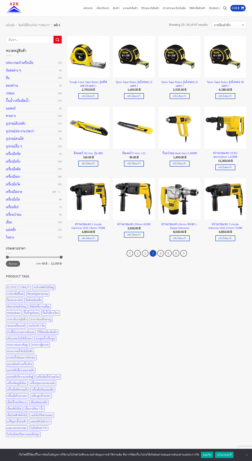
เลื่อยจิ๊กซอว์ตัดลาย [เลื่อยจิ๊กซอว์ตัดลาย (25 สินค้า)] (17, 402)
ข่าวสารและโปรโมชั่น (174, 8)
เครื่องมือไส (13, 199)
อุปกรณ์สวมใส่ (14, 138)
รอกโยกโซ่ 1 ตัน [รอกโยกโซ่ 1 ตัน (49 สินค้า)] (37, 325)
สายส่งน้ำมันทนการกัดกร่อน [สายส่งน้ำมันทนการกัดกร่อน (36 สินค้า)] (21, 357)
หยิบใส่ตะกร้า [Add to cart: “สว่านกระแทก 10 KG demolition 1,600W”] (225, 167)
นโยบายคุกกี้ (224, 454)
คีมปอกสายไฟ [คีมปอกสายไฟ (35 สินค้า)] (14, 300)
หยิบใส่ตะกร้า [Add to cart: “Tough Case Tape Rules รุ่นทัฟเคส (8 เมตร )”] (88, 96)
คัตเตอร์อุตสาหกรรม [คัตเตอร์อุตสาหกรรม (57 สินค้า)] (37, 293)
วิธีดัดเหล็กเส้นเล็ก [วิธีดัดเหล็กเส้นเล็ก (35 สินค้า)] (47, 332)
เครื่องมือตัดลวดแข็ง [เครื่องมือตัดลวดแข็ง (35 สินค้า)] (17, 389)
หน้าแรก (88, 8)
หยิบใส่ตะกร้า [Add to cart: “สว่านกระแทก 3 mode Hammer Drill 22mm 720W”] (225, 238)
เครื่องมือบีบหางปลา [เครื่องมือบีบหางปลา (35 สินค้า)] (17, 395)
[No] (246, 456)
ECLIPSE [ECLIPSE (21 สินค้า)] (11, 287)
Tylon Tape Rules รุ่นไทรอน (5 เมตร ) (179, 83)
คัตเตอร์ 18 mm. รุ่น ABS (88, 153)
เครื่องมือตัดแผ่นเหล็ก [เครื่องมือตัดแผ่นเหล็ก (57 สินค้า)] (43, 389)
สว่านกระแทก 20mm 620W (133, 224)
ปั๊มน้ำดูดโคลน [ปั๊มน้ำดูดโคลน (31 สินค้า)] (31, 312)
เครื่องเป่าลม (13, 214)
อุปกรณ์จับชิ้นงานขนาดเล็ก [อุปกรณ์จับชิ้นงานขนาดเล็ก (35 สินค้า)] (20, 370)
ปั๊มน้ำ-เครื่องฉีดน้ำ (17, 101)
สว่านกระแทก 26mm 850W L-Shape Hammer (179, 226)
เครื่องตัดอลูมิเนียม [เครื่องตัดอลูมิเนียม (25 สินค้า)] (16, 383)
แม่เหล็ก (11, 230)
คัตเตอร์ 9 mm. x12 (133, 153)
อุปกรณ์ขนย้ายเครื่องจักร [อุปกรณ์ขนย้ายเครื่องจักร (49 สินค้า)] (19, 364)
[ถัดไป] (183, 253)
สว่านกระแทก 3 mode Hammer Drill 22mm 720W (225, 226)
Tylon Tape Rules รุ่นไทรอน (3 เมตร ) (134, 83)
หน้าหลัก (10, 25)
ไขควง (10, 237)
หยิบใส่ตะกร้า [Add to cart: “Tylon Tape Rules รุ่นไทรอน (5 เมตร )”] (179, 96)
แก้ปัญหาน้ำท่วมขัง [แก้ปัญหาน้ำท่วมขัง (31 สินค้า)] (16, 421)
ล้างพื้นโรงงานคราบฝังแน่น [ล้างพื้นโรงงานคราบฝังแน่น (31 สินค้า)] (21, 332)
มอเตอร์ (11, 108)
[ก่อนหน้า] (130, 253)
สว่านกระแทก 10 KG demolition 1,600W (225, 154)
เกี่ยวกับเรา (102, 8)
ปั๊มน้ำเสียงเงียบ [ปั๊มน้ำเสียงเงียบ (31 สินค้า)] (51, 312)
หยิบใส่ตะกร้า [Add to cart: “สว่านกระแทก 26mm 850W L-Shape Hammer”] (179, 238)
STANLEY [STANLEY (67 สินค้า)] (25, 287)
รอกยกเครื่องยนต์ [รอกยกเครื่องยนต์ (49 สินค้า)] (16, 325)
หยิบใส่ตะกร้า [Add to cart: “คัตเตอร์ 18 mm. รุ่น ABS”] (88, 163)
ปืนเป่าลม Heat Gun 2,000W (179, 153)
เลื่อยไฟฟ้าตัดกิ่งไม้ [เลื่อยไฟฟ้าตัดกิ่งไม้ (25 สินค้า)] (17, 415)
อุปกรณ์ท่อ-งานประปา (20, 131)
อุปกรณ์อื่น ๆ (14, 146)
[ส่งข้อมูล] (57, 39)
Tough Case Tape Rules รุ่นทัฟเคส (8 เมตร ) (88, 83)
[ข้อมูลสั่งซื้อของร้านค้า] (229, 25)
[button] (238, 8)
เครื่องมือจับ (13, 161)
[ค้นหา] (225, 8)
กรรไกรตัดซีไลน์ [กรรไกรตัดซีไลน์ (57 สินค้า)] (15, 293)
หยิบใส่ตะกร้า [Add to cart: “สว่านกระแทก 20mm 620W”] (134, 234)
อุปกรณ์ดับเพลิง (15, 123)
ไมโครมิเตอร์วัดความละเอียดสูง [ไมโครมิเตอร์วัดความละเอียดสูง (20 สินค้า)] (23, 434)
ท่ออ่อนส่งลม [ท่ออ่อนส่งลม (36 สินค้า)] (13, 312)
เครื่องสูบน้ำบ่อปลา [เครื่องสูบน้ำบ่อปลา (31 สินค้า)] (41, 395)
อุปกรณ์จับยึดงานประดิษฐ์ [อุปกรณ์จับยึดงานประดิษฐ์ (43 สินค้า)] (20, 376)
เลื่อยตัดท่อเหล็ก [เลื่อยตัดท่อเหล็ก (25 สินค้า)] (39, 402)
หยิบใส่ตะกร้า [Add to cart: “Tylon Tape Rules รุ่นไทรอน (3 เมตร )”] (134, 96)
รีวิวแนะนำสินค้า (150, 8)
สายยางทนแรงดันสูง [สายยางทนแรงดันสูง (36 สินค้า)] (17, 344)
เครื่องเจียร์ (12, 207)
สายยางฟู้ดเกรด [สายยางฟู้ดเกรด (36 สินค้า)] (40, 344)
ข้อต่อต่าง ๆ (13, 70)
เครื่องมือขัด (13, 154)
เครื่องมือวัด (13, 184)
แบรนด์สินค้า (130, 8)
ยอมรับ (207, 454)
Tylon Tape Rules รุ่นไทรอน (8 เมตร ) (225, 83)
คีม (8, 78)
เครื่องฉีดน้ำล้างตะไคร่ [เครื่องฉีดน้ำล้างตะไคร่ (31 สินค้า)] (48, 376)
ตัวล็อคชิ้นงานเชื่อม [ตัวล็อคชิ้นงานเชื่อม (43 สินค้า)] (40, 306)
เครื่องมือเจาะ (14, 192)
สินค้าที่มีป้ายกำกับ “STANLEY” (34, 25)
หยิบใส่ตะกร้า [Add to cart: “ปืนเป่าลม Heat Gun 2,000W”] (179, 163)
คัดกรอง (13, 263)
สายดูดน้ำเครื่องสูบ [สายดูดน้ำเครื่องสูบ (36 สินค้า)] (45, 338)
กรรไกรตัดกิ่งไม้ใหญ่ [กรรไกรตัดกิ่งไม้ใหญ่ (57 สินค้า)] (43, 287)
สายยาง (11, 116)
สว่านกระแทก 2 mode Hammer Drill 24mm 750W (88, 226)
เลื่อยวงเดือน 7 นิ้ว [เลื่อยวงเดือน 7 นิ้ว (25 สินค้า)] (34, 408)
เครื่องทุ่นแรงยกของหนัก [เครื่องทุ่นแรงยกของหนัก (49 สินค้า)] (42, 383)
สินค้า (116, 8)
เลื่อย (9, 222)
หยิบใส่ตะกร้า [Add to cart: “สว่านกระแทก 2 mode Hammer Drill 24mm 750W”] (88, 238)
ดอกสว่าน (12, 85)
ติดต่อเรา (214, 8)
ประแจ (10, 93)
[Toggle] (59, 191)
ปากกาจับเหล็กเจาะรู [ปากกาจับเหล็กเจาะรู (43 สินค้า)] (40, 319)
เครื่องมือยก (13, 176)
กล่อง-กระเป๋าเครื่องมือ (19, 63)
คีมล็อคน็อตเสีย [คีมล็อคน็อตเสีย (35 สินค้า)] (34, 300)
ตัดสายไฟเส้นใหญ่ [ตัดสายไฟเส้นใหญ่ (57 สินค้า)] (16, 306)
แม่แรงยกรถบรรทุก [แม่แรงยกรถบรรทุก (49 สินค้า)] (17, 428)
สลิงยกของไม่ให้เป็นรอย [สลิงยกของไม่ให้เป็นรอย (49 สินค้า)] (19, 338)
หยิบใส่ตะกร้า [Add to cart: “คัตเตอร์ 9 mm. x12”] (134, 163)
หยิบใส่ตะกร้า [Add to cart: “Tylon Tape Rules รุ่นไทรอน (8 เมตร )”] (225, 96)
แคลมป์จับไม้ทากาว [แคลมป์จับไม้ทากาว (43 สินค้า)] (40, 421)
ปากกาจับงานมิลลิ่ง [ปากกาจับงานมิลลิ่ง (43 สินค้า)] (17, 319)
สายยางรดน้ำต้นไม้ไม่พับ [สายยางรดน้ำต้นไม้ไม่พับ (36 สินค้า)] (20, 351)
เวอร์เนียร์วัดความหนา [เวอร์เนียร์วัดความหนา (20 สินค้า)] (42, 415)
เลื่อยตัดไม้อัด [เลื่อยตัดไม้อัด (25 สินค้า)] (14, 408)
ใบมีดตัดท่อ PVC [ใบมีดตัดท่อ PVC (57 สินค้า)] (38, 428)
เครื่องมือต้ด (13, 169)
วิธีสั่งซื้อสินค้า (197, 8)
